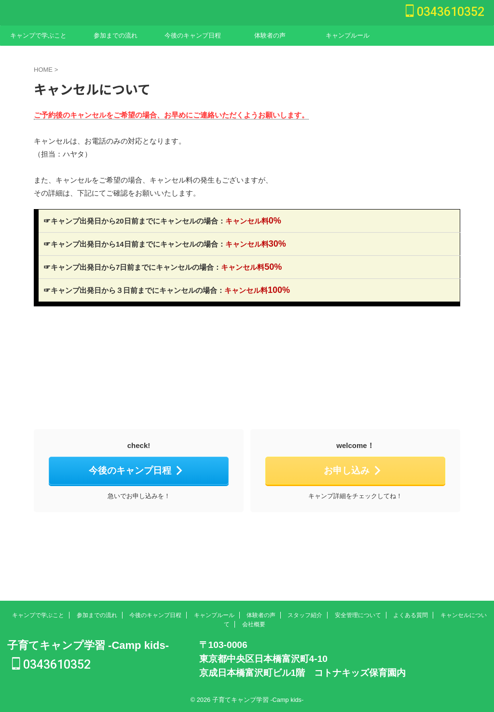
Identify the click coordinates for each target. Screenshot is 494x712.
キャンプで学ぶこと (38, 35)
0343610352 (445, 12)
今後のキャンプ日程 (193, 35)
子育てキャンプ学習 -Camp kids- (88, 644)
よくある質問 (410, 613)
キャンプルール (348, 35)
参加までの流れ (115, 35)
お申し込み (353, 470)
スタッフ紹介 (305, 613)
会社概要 (253, 623)
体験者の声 (270, 35)
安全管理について (358, 613)
